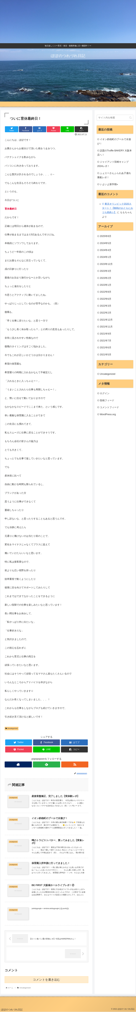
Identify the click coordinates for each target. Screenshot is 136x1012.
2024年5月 (105, 243)
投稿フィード (107, 400)
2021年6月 (105, 347)
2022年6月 (105, 299)
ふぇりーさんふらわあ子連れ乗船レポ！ (114, 175)
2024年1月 (105, 257)
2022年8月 (105, 292)
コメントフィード (109, 407)
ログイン (104, 393)
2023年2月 (105, 278)
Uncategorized (11, 728)
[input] (115, 118)
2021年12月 (106, 319)
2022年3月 (105, 305)
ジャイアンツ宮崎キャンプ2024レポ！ (113, 164)
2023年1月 (105, 285)
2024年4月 (105, 250)
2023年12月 (106, 264)
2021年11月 (106, 326)
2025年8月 (105, 236)
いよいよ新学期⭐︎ (109, 184)
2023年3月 (105, 271)
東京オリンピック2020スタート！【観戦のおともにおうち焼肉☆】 (117, 208)
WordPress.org (108, 414)
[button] (130, 117)
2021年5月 (105, 354)
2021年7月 (105, 340)
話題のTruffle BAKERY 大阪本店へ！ (114, 152)
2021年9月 (105, 333)
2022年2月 (105, 312)
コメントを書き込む (46, 979)
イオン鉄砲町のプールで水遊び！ (114, 141)
